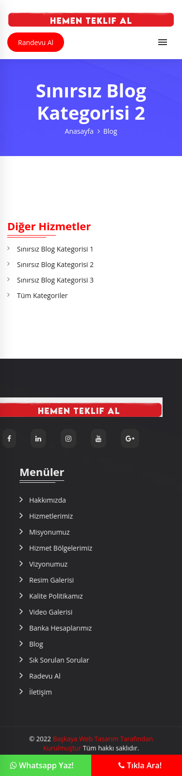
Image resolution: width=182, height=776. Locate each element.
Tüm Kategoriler (42, 295)
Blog (110, 131)
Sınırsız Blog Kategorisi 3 (55, 280)
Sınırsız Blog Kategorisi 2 (55, 264)
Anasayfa (79, 131)
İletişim (163, 692)
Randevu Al (35, 42)
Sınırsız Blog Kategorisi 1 (55, 248)
